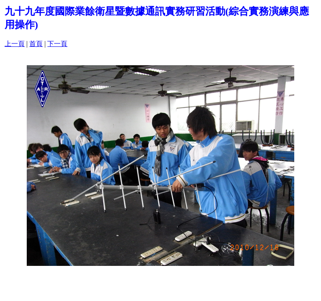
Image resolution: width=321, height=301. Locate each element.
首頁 (36, 43)
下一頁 (57, 43)
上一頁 (15, 43)
